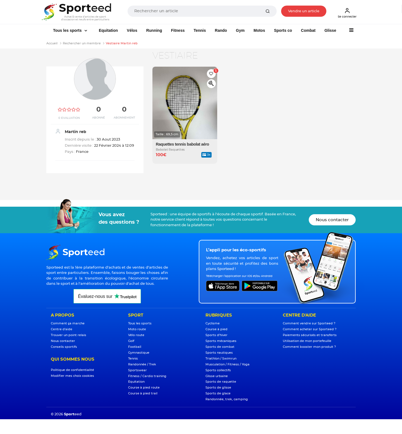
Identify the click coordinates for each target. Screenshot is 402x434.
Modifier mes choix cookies (72, 375)
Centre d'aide (61, 329)
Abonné (98, 117)
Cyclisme (212, 323)
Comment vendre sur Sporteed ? (309, 323)
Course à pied (216, 329)
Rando (221, 30)
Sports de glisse (218, 387)
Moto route (137, 329)
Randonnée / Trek (142, 364)
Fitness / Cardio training (147, 376)
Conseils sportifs (64, 346)
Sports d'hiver (216, 335)
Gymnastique (138, 352)
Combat (308, 30)
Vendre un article (303, 11)
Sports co (283, 30)
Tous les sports (68, 30)
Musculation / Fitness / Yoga (227, 364)
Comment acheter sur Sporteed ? (309, 329)
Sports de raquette (220, 381)
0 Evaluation (69, 118)
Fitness (178, 30)
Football (134, 346)
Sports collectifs (218, 370)
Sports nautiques (219, 352)
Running (154, 30)
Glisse (330, 30)
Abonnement (124, 117)
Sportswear (137, 370)
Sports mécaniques (220, 341)
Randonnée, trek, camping (226, 399)
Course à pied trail (142, 393)
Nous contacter (332, 220)
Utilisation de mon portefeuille (307, 341)
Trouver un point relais (68, 335)
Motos (259, 30)
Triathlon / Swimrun (220, 358)
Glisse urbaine (216, 376)
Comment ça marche (68, 323)
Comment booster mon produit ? (309, 346)
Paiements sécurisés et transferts (310, 335)
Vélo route (136, 335)
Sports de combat (219, 346)
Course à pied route (144, 387)
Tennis (199, 30)
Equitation (108, 30)
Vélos (132, 30)
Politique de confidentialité (72, 370)
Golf (131, 341)
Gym (240, 30)
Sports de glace (218, 393)
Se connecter (347, 13)
